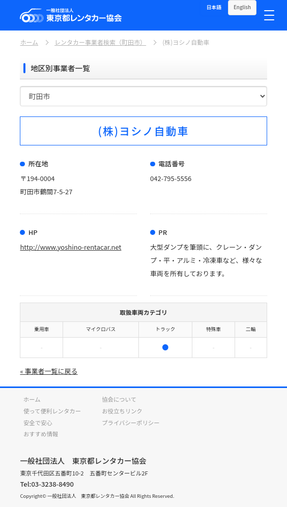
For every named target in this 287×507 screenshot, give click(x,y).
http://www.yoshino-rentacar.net (70, 247)
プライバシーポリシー (130, 423)
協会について (119, 399)
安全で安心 (37, 423)
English (242, 7)
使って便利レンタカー (52, 411)
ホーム (29, 42)
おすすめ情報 (40, 434)
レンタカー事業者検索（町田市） (100, 42)
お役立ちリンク (122, 411)
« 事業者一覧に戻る (48, 371)
